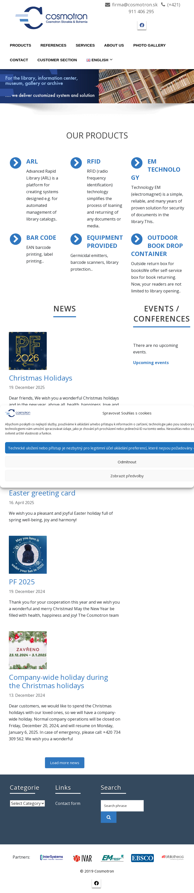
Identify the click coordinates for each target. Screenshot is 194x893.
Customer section (57, 60)
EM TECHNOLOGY (155, 169)
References (53, 45)
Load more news (64, 762)
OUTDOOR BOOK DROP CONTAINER (157, 245)
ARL (32, 161)
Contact (19, 60)
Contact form (67, 803)
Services (85, 45)
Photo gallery (149, 45)
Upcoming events (151, 362)
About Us (114, 45)
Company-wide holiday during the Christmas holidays (58, 681)
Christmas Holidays (40, 378)
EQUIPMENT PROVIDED (105, 241)
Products (20, 45)
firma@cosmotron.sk (135, 5)
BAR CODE (41, 237)
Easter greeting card (42, 493)
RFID (94, 161)
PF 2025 (22, 581)
